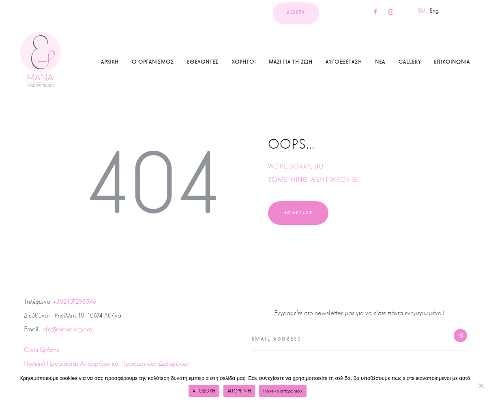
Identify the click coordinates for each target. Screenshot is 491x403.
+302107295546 (74, 301)
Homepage (298, 213)
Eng (434, 10)
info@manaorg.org (66, 329)
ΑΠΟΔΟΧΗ (204, 391)
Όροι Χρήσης (41, 350)
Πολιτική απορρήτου (282, 391)
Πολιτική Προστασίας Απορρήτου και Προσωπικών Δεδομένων (106, 363)
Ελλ (422, 10)
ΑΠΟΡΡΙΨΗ (239, 391)
